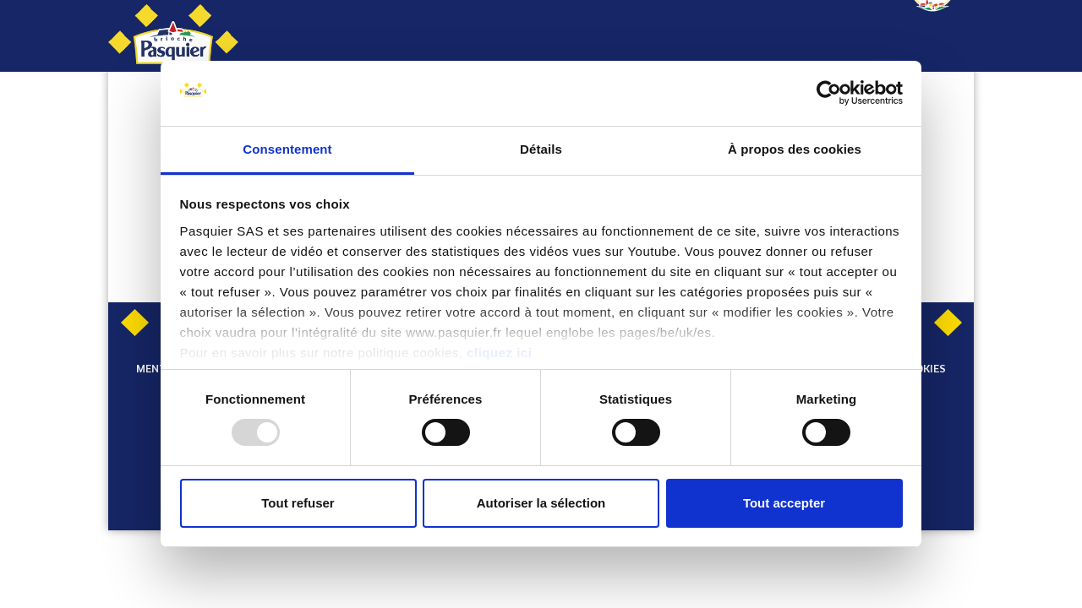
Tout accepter (784, 503)
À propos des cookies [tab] (794, 149)
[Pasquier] (173, 36)
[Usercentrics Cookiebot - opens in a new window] (829, 93)
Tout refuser (297, 503)
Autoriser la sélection (541, 503)
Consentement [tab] (287, 149)
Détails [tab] (541, 149)
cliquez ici (499, 352)
